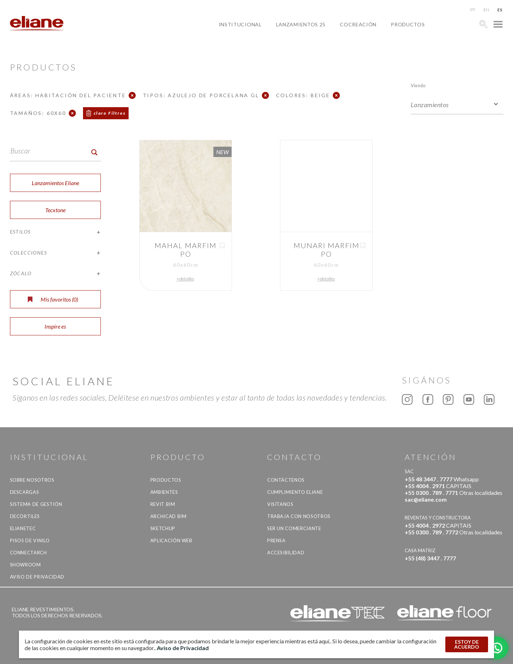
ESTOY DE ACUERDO (466, 644)
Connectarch (28, 552)
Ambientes (164, 492)
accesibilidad (285, 552)
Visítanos (280, 504)
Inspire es (55, 326)
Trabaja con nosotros (299, 516)
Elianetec (23, 528)
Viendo (418, 85)
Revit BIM (162, 504)
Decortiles (25, 516)
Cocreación (358, 24)
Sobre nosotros (32, 480)
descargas (24, 492)
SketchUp (162, 528)
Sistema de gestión (36, 504)
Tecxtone (55, 209)
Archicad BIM (168, 516)
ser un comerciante (294, 528)
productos (408, 24)
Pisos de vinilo (30, 540)
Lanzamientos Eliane (55, 182)
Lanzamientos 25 (301, 24)
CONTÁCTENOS (286, 480)
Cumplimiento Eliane (295, 492)
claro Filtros (110, 113)
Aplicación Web (171, 540)
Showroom (25, 565)
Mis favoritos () (53, 299)
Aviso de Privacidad (37, 577)
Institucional (240, 24)
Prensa (276, 540)
